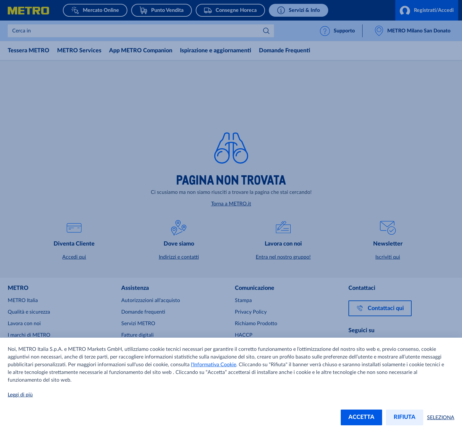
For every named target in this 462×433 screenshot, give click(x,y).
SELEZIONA (440, 417)
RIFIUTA (404, 417)
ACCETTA (361, 417)
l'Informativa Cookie (213, 364)
